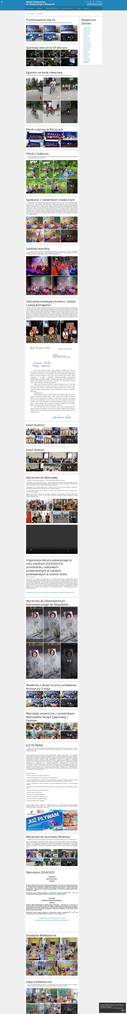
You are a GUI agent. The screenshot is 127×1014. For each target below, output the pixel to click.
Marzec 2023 (86, 55)
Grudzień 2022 (86, 59)
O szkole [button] (86, 8)
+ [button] (85, 1)
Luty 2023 (85, 56)
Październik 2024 (87, 30)
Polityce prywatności (118, 1007)
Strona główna (30, 13)
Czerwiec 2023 (86, 50)
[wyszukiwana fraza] (94, 4)
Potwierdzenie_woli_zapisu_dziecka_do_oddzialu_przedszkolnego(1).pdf (52, 920)
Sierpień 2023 (86, 49)
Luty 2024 (85, 40)
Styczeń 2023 (86, 58)
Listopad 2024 (86, 28)
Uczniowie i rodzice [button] (68, 8)
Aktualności (39, 13)
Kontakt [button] (78, 8)
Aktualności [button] (40, 8)
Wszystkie (86, 62)
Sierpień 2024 (86, 33)
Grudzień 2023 (86, 43)
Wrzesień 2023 (86, 47)
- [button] (88, 1)
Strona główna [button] (30, 8)
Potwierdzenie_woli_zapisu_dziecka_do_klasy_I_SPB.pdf (52, 918)
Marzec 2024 (86, 39)
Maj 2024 (85, 36)
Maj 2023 (85, 52)
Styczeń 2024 (86, 41)
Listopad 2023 (86, 44)
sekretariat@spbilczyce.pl (59, 894)
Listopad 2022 (86, 60)
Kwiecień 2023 (86, 53)
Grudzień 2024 (86, 27)
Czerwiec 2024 (86, 34)
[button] (93, 2)
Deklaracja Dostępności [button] (52, 8)
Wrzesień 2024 (86, 31)
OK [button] (123, 1010)
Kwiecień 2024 (86, 37)
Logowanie (99, 1)
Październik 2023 (87, 46)
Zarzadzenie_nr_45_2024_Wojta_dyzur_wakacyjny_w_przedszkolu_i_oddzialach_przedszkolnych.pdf (50, 592)
